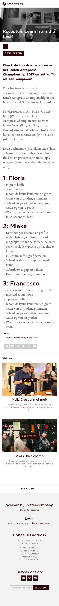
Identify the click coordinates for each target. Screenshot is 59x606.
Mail (34, 346)
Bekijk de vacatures (29, 510)
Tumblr (23, 346)
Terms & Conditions (17, 523)
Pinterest (18, 346)
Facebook (12, 346)
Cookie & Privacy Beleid (40, 523)
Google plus (29, 346)
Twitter (6, 346)
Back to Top (30, 489)
